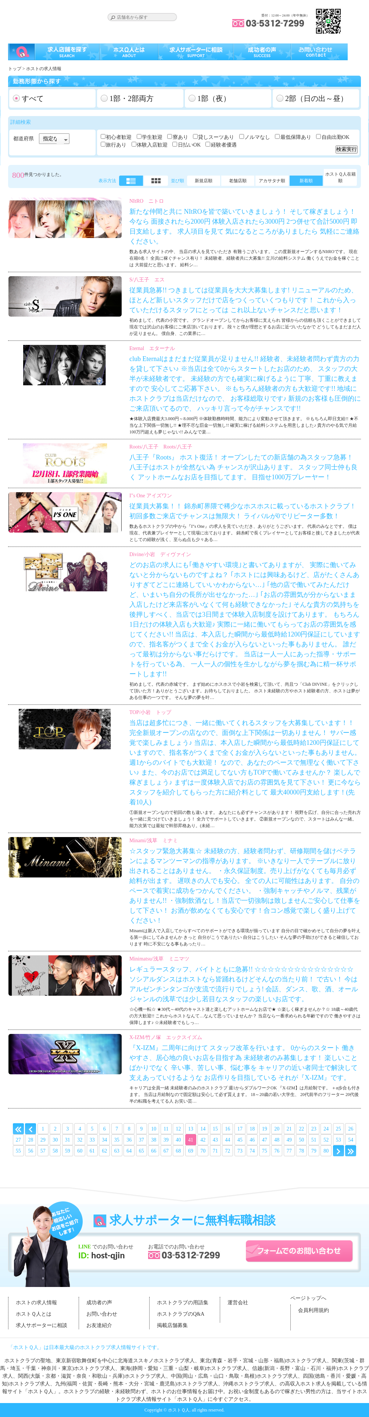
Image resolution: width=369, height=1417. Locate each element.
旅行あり (116, 145)
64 (129, 1151)
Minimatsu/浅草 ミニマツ (159, 959)
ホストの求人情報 (36, 1302)
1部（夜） (213, 98)
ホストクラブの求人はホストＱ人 (54, 14)
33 (92, 1140)
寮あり (180, 137)
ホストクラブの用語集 (182, 1302)
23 (313, 1129)
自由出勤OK (336, 137)
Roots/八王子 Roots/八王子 (160, 447)
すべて (33, 98)
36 (129, 1140)
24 (326, 1129)
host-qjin (107, 1255)
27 (18, 1140)
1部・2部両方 (132, 98)
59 (67, 1151)
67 (166, 1151)
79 (313, 1151)
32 (79, 1140)
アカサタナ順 (272, 180)
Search (112, 17)
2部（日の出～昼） (316, 98)
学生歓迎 (152, 137)
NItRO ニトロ (146, 201)
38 (153, 1140)
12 (178, 1129)
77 (289, 1151)
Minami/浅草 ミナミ (153, 840)
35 (116, 1140)
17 (240, 1129)
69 (190, 1151)
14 (202, 1129)
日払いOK (189, 145)
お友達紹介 (99, 1325)
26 (350, 1129)
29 (43, 1140)
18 (252, 1129)
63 (116, 1151)
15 (215, 1129)
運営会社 (238, 1302)
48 (276, 1140)
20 (276, 1129)
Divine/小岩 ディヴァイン (160, 554)
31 (67, 1140)
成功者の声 (99, 1302)
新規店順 (203, 180)
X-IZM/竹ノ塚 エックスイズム (165, 1037)
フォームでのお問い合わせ (299, 1251)
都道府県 (23, 138)
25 (338, 1129)
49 (289, 1140)
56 (30, 1151)
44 (227, 1140)
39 (166, 1140)
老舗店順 (238, 180)
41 (190, 1140)
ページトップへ (308, 1298)
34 (104, 1140)
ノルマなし (257, 137)
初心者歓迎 (119, 137)
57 (43, 1151)
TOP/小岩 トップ (150, 712)
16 (227, 1129)
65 (141, 1151)
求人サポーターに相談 (41, 1325)
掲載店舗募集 (172, 1325)
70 (202, 1151)
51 (313, 1140)
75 (264, 1151)
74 (252, 1151)
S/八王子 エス (147, 279)
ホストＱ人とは (33, 1314)
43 (215, 1140)
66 (153, 1151)
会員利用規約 (313, 1310)
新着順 (306, 180)
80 (326, 1151)
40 (178, 1140)
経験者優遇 (224, 145)
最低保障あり (295, 137)
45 (240, 1140)
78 (301, 1151)
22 (301, 1129)
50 (301, 1140)
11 (166, 1129)
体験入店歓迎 (152, 145)
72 (227, 1151)
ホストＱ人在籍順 (340, 177)
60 (79, 1151)
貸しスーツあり (216, 137)
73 (240, 1151)
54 (350, 1140)
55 (18, 1151)
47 (264, 1140)
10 (153, 1129)
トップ (14, 68)
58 (55, 1151)
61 (92, 1151)
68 (178, 1151)
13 (190, 1129)
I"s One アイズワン (150, 495)
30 (55, 1140)
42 (202, 1140)
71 (215, 1151)
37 (141, 1140)
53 (338, 1140)
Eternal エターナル (152, 348)
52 (326, 1140)
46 (252, 1140)
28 (30, 1140)
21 (289, 1129)
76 (276, 1151)
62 (104, 1151)
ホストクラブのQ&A (180, 1314)
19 (264, 1129)
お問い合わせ (101, 1314)
